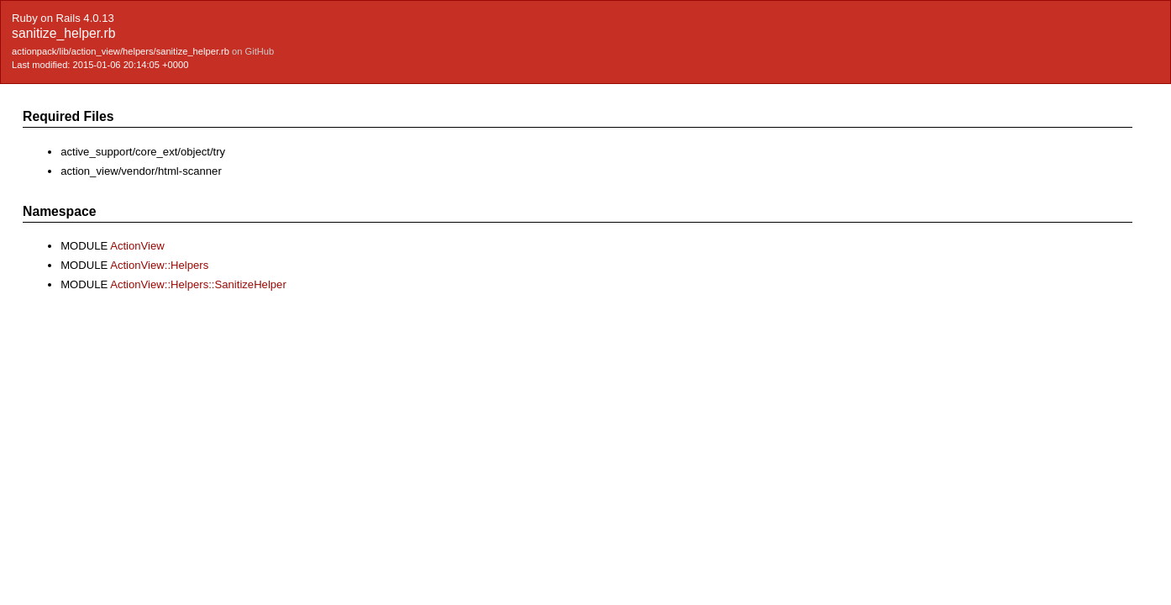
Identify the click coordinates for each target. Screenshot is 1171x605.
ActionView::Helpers (159, 265)
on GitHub (253, 51)
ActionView (137, 245)
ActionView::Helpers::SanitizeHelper (198, 284)
